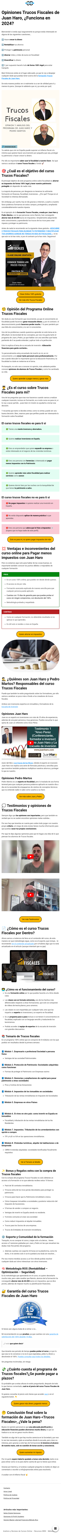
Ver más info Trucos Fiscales (30, 300)
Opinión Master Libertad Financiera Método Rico (21, 1520)
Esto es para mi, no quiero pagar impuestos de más (30, 539)
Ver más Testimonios (30, 919)
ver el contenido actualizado (23, 944)
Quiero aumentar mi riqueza (30, 1452)
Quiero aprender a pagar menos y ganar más (30, 379)
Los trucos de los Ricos (23, 763)
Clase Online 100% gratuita (30, 294)
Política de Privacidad (11, 1498)
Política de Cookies (10, 1495)
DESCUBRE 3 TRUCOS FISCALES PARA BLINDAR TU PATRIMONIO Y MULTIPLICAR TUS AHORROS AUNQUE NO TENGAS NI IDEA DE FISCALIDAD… (30, 231)
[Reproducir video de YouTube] (30, 742)
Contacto (7, 1488)
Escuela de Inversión (10, 707)
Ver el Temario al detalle (30, 1162)
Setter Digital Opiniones (12, 1513)
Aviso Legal (8, 1491)
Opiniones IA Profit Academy (14, 1516)
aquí (46, 1394)
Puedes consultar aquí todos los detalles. (34, 1357)
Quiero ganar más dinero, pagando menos (30, 1403)
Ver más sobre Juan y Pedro (30, 796)
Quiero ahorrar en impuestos (30, 634)
